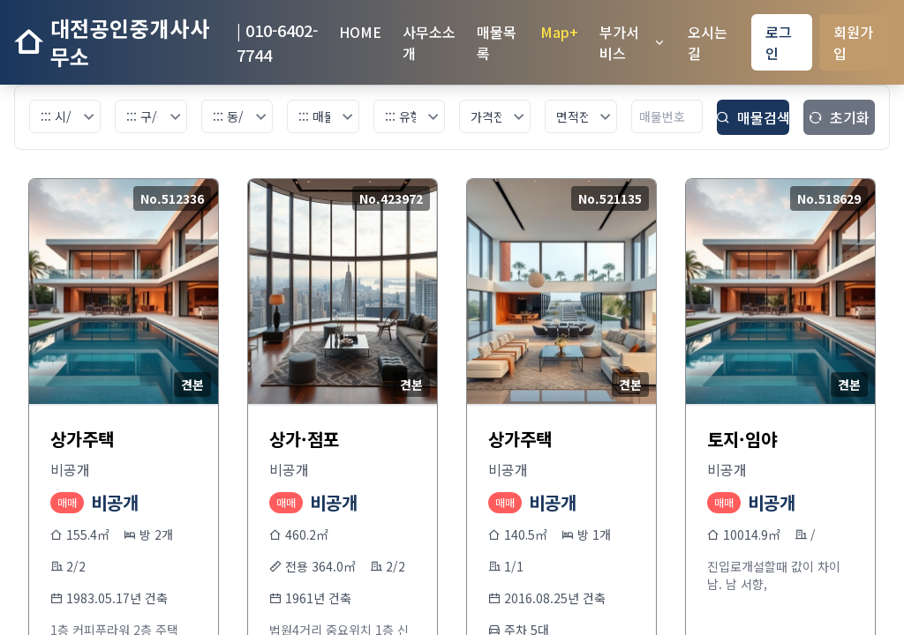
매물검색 (752, 117)
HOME (360, 31)
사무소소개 (429, 42)
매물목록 (496, 42)
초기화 (839, 117)
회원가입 (853, 42)
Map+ (559, 31)
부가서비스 (633, 42)
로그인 (778, 42)
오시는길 (707, 42)
